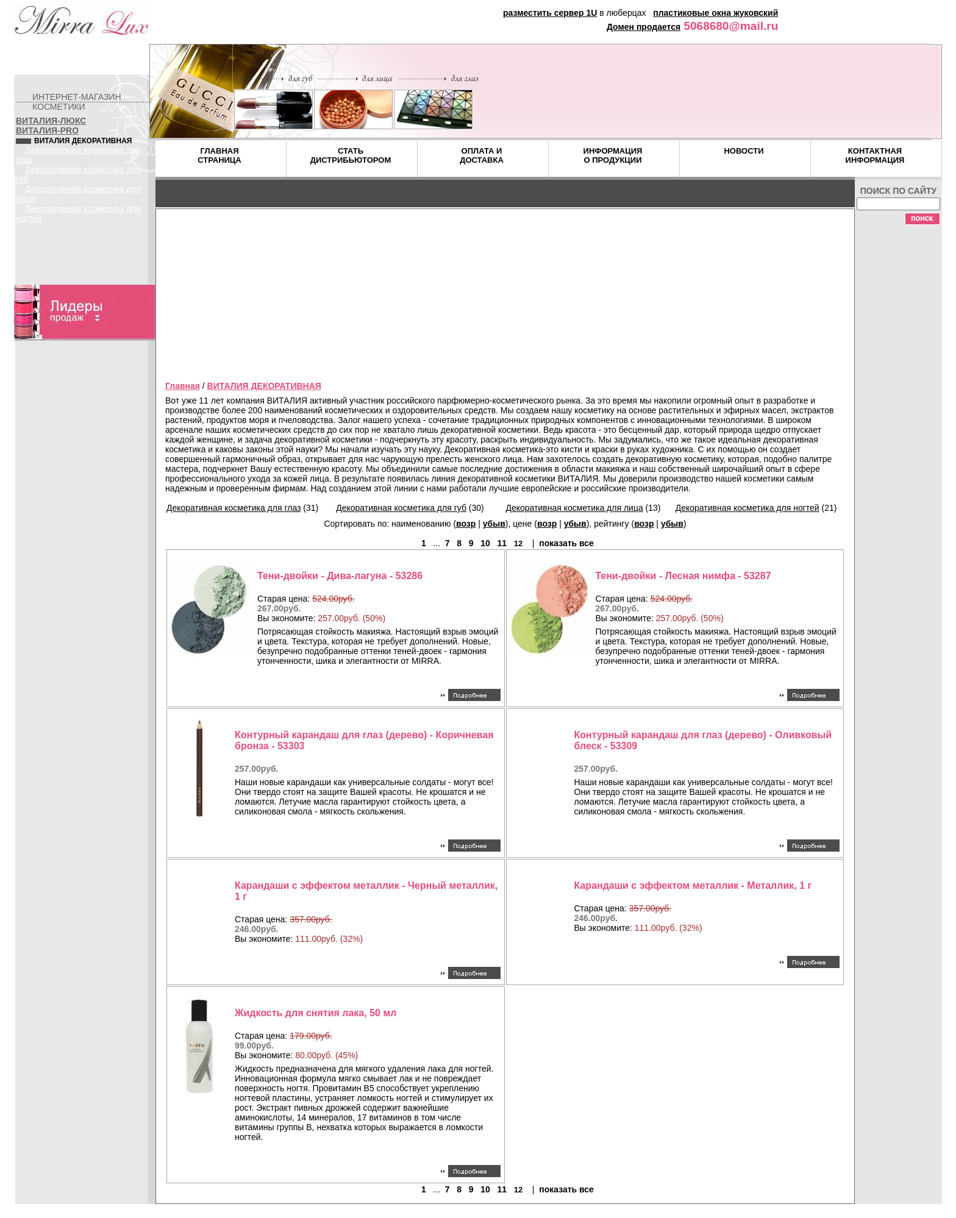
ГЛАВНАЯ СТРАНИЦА (219, 155)
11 (502, 543)
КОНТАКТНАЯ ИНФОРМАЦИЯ (875, 155)
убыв (494, 524)
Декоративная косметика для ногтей (747, 508)
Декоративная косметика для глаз (233, 508)
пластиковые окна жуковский (715, 13)
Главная (182, 386)
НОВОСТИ (743, 150)
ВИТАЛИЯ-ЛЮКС (51, 121)
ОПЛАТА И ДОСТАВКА (482, 155)
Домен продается (643, 27)
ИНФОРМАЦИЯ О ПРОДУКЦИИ (613, 155)
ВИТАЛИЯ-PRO (47, 130)
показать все (566, 543)
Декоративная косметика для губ (401, 508)
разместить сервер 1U (550, 13)
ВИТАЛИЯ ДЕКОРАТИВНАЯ (264, 386)
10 (485, 543)
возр (466, 524)
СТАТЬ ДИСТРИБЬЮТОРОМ (350, 155)
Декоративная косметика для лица (574, 508)
